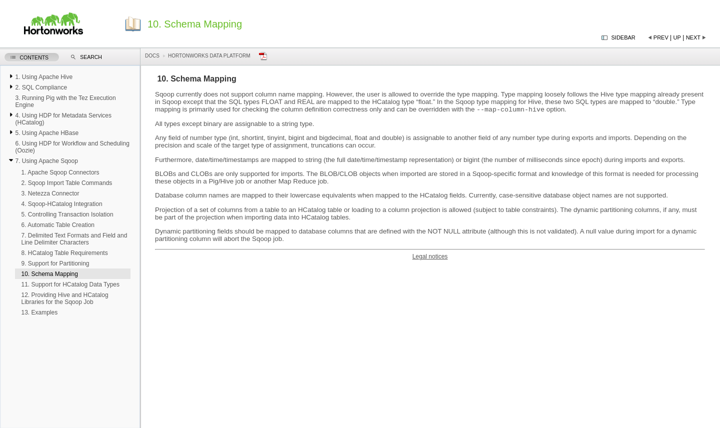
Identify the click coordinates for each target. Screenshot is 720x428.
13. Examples (39, 312)
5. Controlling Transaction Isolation (67, 214)
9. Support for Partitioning (55, 263)
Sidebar (624, 37)
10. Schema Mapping (49, 274)
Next (693, 37)
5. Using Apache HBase (46, 133)
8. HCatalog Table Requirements (64, 253)
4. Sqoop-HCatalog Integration (61, 204)
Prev (661, 37)
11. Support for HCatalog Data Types (70, 284)
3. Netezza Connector (50, 193)
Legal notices (430, 257)
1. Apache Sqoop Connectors (60, 172)
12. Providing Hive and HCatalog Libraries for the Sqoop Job (64, 299)
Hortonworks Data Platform (209, 55)
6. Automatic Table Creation (57, 225)
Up (677, 37)
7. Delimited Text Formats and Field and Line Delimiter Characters (74, 239)
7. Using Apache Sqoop (46, 161)
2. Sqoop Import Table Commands (66, 183)
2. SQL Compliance (41, 87)
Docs (152, 55)
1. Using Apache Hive (43, 77)
